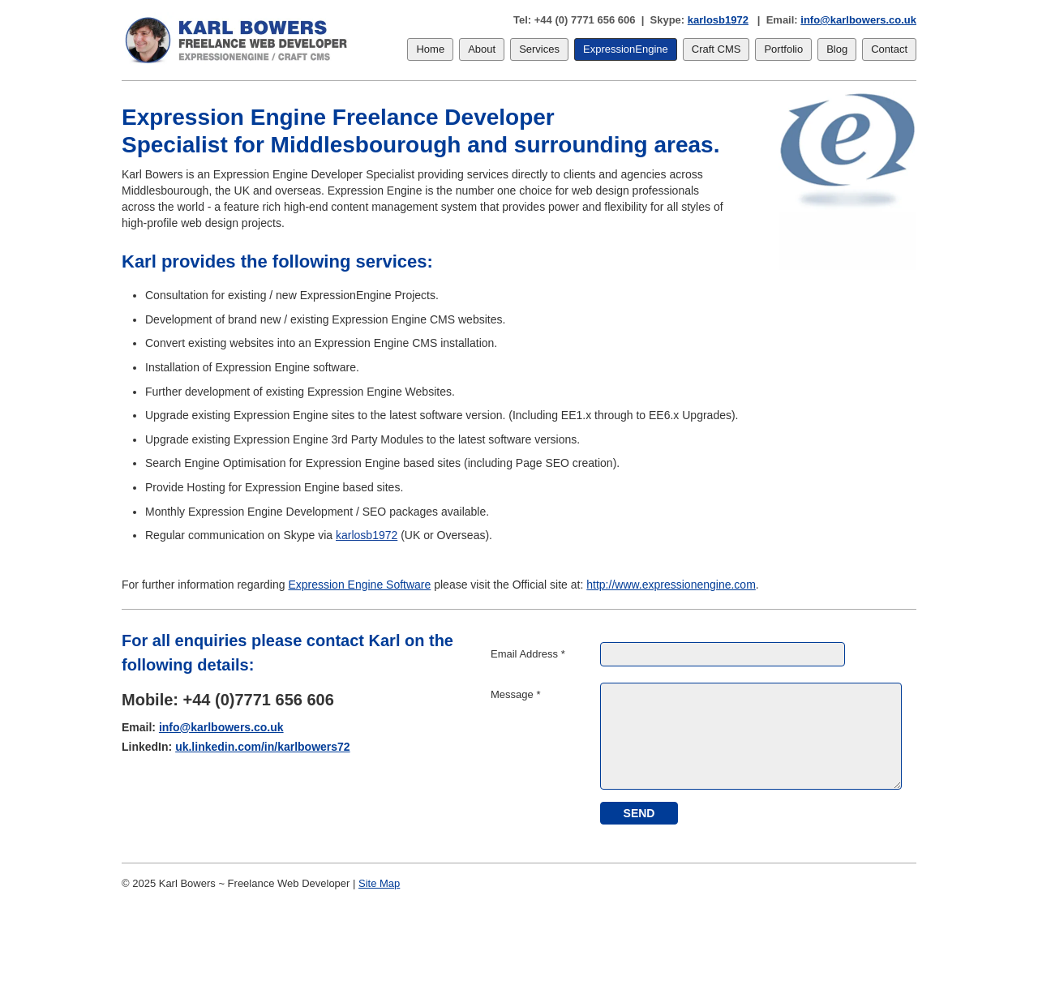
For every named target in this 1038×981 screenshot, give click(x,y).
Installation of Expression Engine (227, 367)
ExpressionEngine (625, 49)
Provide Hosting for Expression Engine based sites (272, 487)
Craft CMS (716, 49)
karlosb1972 (718, 20)
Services (539, 49)
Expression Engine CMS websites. (418, 319)
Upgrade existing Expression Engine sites (249, 415)
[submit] (639, 813)
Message (515, 694)
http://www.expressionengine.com (671, 584)
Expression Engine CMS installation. (406, 342)
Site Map (379, 883)
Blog (836, 49)
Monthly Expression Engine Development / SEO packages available (315, 511)
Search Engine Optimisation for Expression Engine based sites (303, 462)
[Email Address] (722, 654)
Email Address (528, 654)
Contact (889, 49)
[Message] (751, 736)
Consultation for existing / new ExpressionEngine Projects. (292, 295)
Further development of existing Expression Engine (273, 391)
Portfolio (783, 49)
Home (430, 49)
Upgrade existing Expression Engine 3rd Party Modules (284, 439)
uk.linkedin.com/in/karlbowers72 (262, 746)
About (481, 49)
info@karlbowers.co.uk (858, 20)
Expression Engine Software (359, 584)
